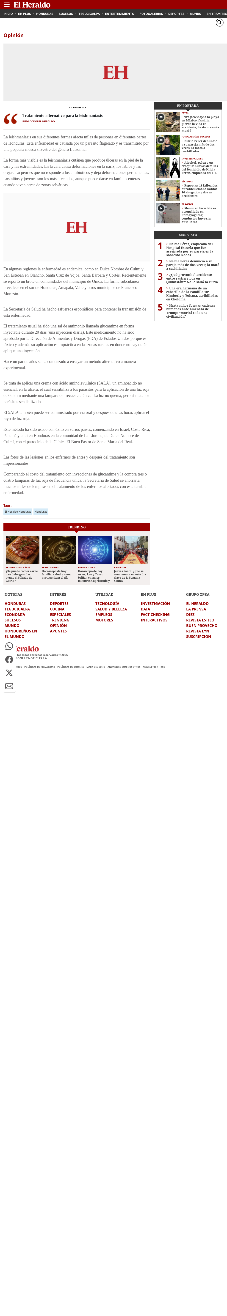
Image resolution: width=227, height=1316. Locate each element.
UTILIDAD (104, 594)
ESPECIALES (60, 614)
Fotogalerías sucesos (196, 136)
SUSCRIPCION (198, 636)
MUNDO (12, 625)
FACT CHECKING (155, 614)
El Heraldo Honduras (18, 512)
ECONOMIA (15, 614)
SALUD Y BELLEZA (111, 609)
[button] (9, 646)
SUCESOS (13, 620)
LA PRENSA (196, 609)
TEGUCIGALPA (17, 609)
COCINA (57, 609)
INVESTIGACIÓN (155, 603)
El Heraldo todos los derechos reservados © (35, 655)
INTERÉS (58, 594)
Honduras (41, 512)
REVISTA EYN (197, 631)
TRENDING (59, 620)
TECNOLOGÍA (107, 603)
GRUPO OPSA (198, 594)
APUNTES (58, 631)
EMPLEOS (103, 614)
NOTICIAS (13, 594)
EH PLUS (148, 594)
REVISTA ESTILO (200, 620)
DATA (145, 609)
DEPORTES (59, 603)
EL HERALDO (197, 603)
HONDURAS (15, 603)
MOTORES (104, 620)
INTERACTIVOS (154, 620)
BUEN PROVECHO (201, 625)
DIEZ (190, 614)
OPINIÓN (58, 625)
